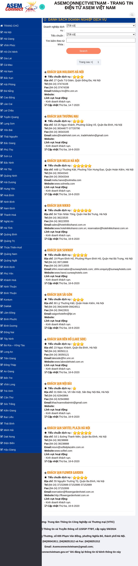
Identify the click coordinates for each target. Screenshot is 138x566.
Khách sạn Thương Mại (65, 116)
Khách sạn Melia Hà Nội (66, 161)
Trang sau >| (87, 62)
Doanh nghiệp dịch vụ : (55, 28)
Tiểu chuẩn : (59, 35)
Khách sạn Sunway (62, 254)
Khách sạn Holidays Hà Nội (68, 72)
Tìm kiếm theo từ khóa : (57, 42)
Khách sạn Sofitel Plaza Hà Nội (71, 435)
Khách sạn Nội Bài (62, 391)
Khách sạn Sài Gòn (62, 302)
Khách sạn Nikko (61, 209)
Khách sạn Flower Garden (68, 480)
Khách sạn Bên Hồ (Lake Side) (69, 346)
